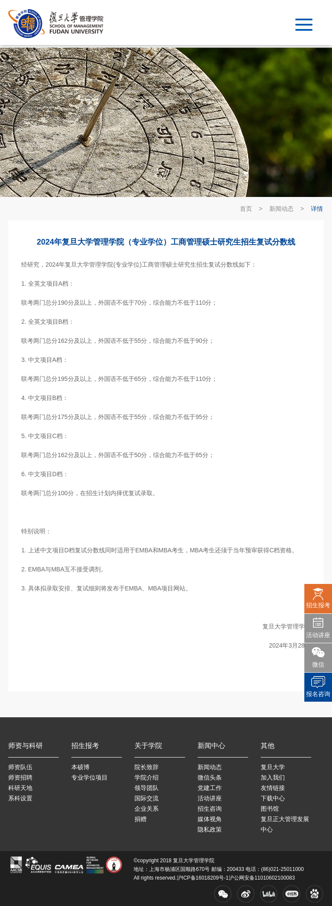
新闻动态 (281, 208)
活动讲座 (318, 635)
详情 (317, 208)
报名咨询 (318, 693)
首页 (246, 208)
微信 (318, 664)
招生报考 (318, 605)
